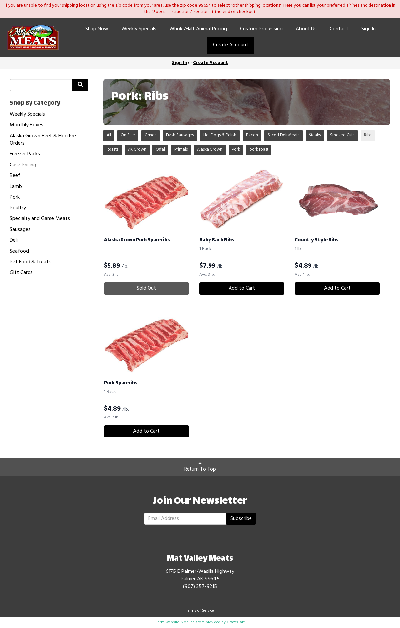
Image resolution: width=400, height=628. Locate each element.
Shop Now (96, 29)
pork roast (259, 149)
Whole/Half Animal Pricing (198, 29)
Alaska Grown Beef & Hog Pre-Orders (44, 139)
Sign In (368, 29)
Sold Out (146, 288)
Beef (15, 176)
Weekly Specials (138, 29)
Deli (14, 240)
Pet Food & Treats (30, 262)
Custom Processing (261, 29)
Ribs (367, 135)
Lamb (16, 187)
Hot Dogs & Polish (219, 135)
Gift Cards (21, 273)
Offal (160, 149)
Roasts (112, 149)
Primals (181, 149)
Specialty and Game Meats (40, 219)
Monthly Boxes (26, 125)
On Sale (128, 135)
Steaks (315, 135)
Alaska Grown (209, 149)
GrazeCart (236, 622)
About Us (306, 29)
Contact (339, 29)
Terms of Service (200, 610)
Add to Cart (242, 288)
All (109, 135)
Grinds (150, 135)
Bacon (252, 135)
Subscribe (241, 518)
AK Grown (137, 149)
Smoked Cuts (342, 135)
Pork (15, 197)
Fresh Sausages (180, 135)
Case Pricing (23, 165)
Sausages (20, 230)
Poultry (18, 208)
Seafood (19, 251)
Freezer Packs (25, 154)
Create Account (230, 45)
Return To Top (200, 467)
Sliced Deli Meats (283, 135)
